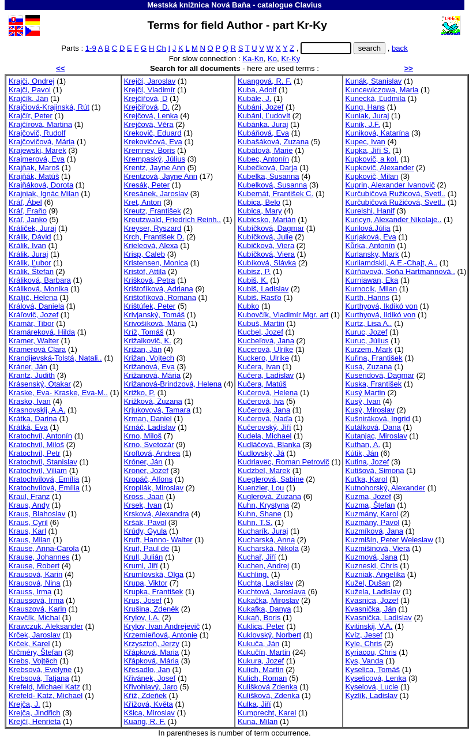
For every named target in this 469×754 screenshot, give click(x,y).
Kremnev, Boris (149, 150)
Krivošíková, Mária (155, 323)
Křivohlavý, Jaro (151, 686)
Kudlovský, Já (261, 453)
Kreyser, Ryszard (153, 228)
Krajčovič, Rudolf (37, 133)
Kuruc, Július (367, 340)
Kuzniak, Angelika (376, 574)
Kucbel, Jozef (260, 332)
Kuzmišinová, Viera (378, 548)
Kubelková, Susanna (272, 185)
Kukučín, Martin (264, 652)
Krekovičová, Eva (153, 141)
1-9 (90, 48)
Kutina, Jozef (367, 461)
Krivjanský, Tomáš (154, 314)
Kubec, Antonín (263, 159)
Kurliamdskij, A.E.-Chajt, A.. (392, 262)
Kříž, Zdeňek (145, 695)
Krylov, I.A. (142, 617)
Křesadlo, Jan (147, 669)
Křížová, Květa (148, 704)
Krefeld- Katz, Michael (45, 695)
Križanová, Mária (152, 375)
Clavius (308, 5)
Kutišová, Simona (375, 470)
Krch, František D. (154, 236)
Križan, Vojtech (149, 358)
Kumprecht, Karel (267, 712)
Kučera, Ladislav (266, 375)
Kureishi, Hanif (370, 211)
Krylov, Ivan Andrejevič (162, 626)
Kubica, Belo (259, 202)
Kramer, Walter (34, 340)
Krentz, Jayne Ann (154, 167)
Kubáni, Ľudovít (264, 115)
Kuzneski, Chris (372, 565)
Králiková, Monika (38, 288)
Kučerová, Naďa (265, 418)
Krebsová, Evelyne (40, 669)
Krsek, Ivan (143, 505)
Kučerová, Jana (264, 410)
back (400, 48)
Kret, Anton (143, 202)
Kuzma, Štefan (370, 505)
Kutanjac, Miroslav (376, 436)
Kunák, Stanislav (374, 81)
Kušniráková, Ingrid (378, 418)
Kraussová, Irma (36, 600)
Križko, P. (139, 392)
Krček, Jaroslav (35, 635)
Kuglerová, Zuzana (269, 496)
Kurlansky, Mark (372, 254)
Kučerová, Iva (261, 401)
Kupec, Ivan (365, 141)
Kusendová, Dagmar (380, 375)
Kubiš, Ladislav (263, 288)
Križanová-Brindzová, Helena (173, 384)
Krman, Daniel (148, 418)
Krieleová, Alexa (151, 245)
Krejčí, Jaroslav (150, 81)
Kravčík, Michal (34, 617)
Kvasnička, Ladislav (379, 617)
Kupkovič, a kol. (372, 159)
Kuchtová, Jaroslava (272, 591)
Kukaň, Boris (259, 617)
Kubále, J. (254, 98)
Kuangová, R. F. (264, 81)
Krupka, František (153, 591)
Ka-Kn (252, 58)
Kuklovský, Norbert (269, 635)
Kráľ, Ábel (25, 202)
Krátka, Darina (33, 418)
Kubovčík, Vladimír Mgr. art (283, 314)
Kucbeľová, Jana (266, 340)
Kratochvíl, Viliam (38, 470)
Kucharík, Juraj (263, 531)
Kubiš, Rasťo (260, 297)
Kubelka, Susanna (268, 176)
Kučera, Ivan (259, 366)
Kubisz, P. (254, 271)
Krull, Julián (143, 557)
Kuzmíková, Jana (375, 531)
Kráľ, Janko (28, 219)
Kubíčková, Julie (265, 236)
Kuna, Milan (257, 721)
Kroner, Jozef (146, 470)
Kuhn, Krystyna (263, 505)
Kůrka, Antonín (370, 245)
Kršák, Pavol (145, 522)
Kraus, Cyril (28, 522)
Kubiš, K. (253, 280)
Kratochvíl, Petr (35, 453)
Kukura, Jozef (261, 661)
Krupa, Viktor (146, 583)
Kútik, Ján (362, 453)
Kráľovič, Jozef (33, 314)
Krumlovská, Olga (153, 574)
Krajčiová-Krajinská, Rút (49, 107)
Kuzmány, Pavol (373, 522)
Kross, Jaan (144, 496)
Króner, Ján (143, 461)
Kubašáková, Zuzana (273, 141)
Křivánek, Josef (150, 678)
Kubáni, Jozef (260, 107)
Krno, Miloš (143, 436)
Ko (272, 58)
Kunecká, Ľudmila (376, 98)
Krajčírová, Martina (40, 124)
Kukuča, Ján (258, 643)
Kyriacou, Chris (371, 652)
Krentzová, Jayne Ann (161, 176)
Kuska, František (374, 384)
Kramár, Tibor (31, 323)
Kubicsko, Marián (267, 219)
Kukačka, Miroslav (268, 600)
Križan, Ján (143, 349)
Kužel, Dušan (368, 583)
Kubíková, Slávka (267, 262)
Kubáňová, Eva (263, 133)
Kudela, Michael (264, 436)
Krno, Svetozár (149, 444)
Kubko (248, 306)
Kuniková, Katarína (378, 133)
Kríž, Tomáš (144, 332)
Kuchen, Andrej (263, 565)
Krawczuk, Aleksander (46, 626)
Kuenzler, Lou (261, 487)
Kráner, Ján (28, 366)
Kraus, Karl (27, 531)
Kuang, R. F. (145, 721)
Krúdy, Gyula (145, 531)
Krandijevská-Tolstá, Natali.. (55, 358)
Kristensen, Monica (156, 262)
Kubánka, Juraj (263, 124)
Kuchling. (253, 574)
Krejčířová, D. (147, 107)
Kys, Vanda (365, 661)
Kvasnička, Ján (371, 609)
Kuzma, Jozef (368, 496)
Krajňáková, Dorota (41, 185)
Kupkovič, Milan (372, 176)
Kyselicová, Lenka (376, 678)
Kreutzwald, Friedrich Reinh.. (172, 219)
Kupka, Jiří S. (368, 150)
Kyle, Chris (364, 643)
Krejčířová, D (146, 98)
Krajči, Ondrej (31, 81)
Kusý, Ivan (363, 401)
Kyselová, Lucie (372, 686)
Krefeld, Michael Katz (44, 686)
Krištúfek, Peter (150, 306)
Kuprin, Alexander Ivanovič (390, 185)
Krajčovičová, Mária (41, 141)
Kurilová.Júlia (368, 228)
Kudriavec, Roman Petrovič (283, 461)
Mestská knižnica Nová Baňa (198, 5)
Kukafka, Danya (264, 609)
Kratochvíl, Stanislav (43, 461)
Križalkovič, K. (147, 340)
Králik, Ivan (27, 245)
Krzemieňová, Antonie (161, 635)
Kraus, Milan (30, 539)
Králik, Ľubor (30, 262)
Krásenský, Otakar (40, 384)
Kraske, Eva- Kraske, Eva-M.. (58, 392)
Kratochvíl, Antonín (40, 436)
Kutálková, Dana (373, 427)
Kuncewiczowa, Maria (382, 89)
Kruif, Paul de (147, 548)
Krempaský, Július (154, 159)
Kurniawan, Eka (372, 280)
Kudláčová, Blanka (269, 444)
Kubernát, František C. (275, 193)
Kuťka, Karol (367, 479)
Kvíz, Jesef (364, 635)
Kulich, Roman (262, 678)
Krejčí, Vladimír (149, 89)
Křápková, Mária (151, 661)
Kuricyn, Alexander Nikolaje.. (394, 219)
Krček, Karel (29, 643)
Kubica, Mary (260, 211)
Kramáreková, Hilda (42, 332)
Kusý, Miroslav (370, 410)
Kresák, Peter (147, 185)
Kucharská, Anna (266, 539)
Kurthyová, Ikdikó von (382, 306)
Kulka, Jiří (254, 704)
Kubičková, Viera (266, 245)
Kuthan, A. (363, 444)
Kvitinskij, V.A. (369, 626)
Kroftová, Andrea (152, 453)
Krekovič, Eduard (153, 133)
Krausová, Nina (35, 583)
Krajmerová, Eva (37, 159)
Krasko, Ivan (30, 401)
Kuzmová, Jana (371, 557)
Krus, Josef (143, 600)
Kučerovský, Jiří (264, 427)
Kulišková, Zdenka (268, 695)
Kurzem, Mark (369, 349)
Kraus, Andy (29, 505)
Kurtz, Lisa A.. (369, 323)
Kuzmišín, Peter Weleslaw (389, 539)
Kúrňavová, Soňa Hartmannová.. (400, 271)
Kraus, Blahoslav (37, 513)
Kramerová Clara (37, 349)
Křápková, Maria (151, 652)
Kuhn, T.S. (255, 522)
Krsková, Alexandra (156, 513)
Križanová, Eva (149, 366)
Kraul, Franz (29, 496)
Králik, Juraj (28, 254)
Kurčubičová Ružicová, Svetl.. (395, 193)
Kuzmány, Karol (372, 513)
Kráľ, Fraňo (28, 211)
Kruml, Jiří (141, 565)
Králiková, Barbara (40, 280)
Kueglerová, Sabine (270, 479)
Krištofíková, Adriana (158, 288)
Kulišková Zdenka (267, 686)
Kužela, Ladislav (373, 591)
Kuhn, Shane (260, 513)
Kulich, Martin (260, 669)
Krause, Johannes (39, 557)
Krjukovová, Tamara (157, 410)
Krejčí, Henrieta (35, 721)
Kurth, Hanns (368, 297)
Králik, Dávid (30, 236)
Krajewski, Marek (37, 150)
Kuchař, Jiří (257, 557)
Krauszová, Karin (37, 609)
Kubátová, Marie (265, 150)
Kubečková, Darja (267, 167)
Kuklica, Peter (261, 626)
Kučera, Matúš (262, 384)
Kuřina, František (374, 358)
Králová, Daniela (36, 306)
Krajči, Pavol (30, 89)
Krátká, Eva (28, 427)
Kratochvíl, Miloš (36, 444)
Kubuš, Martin (261, 323)
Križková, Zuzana (153, 401)
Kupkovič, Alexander (380, 167)
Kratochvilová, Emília (44, 479)
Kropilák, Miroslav (153, 487)
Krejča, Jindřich (35, 712)
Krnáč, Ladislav (150, 427)
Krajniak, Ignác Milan (44, 193)
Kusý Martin (365, 392)
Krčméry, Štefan (35, 652)
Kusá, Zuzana (369, 366)
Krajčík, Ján (28, 98)
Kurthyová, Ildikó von (381, 314)
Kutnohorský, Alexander (385, 487)
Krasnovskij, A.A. (37, 410)
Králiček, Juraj (32, 228)
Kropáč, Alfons (148, 479)
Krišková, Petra (149, 280)
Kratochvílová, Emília (44, 487)
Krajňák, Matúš (34, 176)
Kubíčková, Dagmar (271, 228)
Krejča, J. (24, 704)
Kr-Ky (290, 58)
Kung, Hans (365, 107)
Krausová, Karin (35, 574)
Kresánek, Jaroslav (156, 193)
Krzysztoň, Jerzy (151, 643)
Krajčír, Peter (30, 115)
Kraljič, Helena (33, 297)
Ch (161, 48)
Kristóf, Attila (145, 271)
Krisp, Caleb (144, 254)
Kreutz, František (152, 211)
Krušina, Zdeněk (151, 609)
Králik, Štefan (31, 271)
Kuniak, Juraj (367, 115)
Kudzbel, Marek (264, 470)
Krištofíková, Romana (160, 297)
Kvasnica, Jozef (372, 600)
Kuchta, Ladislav (265, 583)
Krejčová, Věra (149, 124)
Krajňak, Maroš (34, 167)
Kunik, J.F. (363, 124)
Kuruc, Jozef (367, 332)
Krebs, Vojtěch (33, 661)
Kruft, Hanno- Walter (158, 539)
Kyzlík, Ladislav (371, 695)
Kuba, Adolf (257, 89)
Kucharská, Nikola (268, 548)
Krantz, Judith (32, 375)
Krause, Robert (34, 565)
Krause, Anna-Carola (44, 548)
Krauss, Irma (30, 591)
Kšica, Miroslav (149, 712)
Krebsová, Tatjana (39, 678)
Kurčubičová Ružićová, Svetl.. (395, 202)
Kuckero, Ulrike (263, 358)
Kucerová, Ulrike (265, 349)
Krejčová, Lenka (151, 115)
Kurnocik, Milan (371, 288)
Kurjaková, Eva (371, 236)
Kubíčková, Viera (266, 254)
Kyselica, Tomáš (373, 669)
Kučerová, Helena (268, 392)
